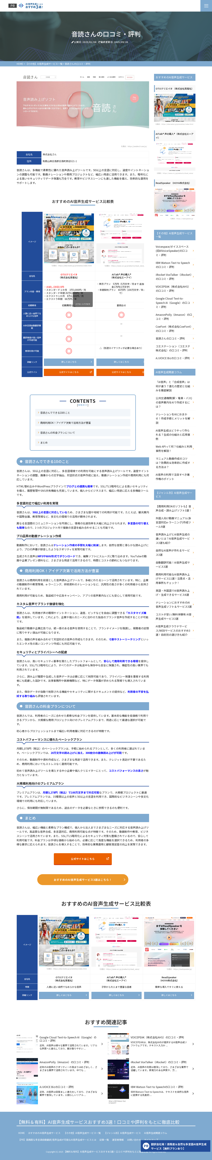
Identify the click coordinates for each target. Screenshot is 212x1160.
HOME (21, 1133)
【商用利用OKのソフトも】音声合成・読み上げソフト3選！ (174, 508)
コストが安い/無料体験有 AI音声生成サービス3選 (173, 616)
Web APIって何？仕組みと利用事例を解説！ (174, 448)
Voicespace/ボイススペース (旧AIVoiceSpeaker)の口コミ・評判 (172, 251)
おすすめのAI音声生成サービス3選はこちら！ (89, 880)
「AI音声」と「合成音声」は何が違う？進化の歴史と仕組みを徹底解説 (173, 386)
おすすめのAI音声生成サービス (44, 1133)
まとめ (44, 442)
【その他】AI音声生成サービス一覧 (82, 1133)
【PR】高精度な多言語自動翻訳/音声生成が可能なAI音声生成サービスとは (57, 1139)
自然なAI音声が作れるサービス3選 (173, 552)
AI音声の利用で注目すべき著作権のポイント (173, 477)
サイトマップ (151, 1139)
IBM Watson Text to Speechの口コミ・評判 (173, 265)
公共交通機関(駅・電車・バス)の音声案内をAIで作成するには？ (174, 402)
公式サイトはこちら (75, 372)
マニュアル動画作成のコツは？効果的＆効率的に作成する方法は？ (173, 462)
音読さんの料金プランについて (57, 432)
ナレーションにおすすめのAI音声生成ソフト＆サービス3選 (174, 604)
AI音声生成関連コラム (155, 1133)
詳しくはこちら (76, 361)
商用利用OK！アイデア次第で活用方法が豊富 (65, 422)
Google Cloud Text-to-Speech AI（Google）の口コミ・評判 (173, 302)
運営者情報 (118, 1139)
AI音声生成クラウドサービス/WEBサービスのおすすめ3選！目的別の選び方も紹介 (173, 630)
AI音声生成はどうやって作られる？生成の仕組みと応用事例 (173, 434)
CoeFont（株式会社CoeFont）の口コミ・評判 (173, 328)
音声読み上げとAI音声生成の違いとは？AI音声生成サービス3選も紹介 (173, 538)
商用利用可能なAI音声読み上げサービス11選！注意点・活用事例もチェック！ (173, 578)
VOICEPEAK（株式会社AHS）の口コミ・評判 (173, 289)
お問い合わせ (134, 1139)
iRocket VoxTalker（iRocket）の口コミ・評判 (174, 277)
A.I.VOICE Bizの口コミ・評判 (173, 358)
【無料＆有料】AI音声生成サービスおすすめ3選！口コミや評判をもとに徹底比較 (98, 1122)
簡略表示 (82, 405)
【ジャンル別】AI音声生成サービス (122, 1133)
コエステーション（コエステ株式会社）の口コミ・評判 (173, 348)
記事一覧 (104, 1139)
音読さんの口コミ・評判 (170, 338)
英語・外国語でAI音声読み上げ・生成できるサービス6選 (173, 593)
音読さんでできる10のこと (55, 412)
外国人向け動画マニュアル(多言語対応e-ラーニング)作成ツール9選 (173, 522)
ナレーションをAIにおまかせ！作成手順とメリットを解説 (173, 418)
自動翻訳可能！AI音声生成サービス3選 (173, 564)
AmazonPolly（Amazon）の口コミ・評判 (174, 317)
